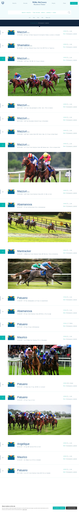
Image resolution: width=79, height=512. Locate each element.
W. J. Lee (69, 31)
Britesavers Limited (71, 33)
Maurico (22, 337)
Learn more (24, 509)
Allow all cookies (59, 508)
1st (29, 17)
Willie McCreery (39, 3)
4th (42, 17)
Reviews (25, 3)
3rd (38, 17)
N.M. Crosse (70, 383)
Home (2, 2)
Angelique (23, 443)
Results (14, 3)
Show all (48, 17)
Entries (74, 3)
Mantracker (24, 251)
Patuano (22, 297)
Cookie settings (71, 508)
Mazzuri (23, 32)
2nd (34, 17)
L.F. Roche (69, 323)
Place (64, 3)
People (53, 3)
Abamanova (24, 204)
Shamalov (24, 45)
